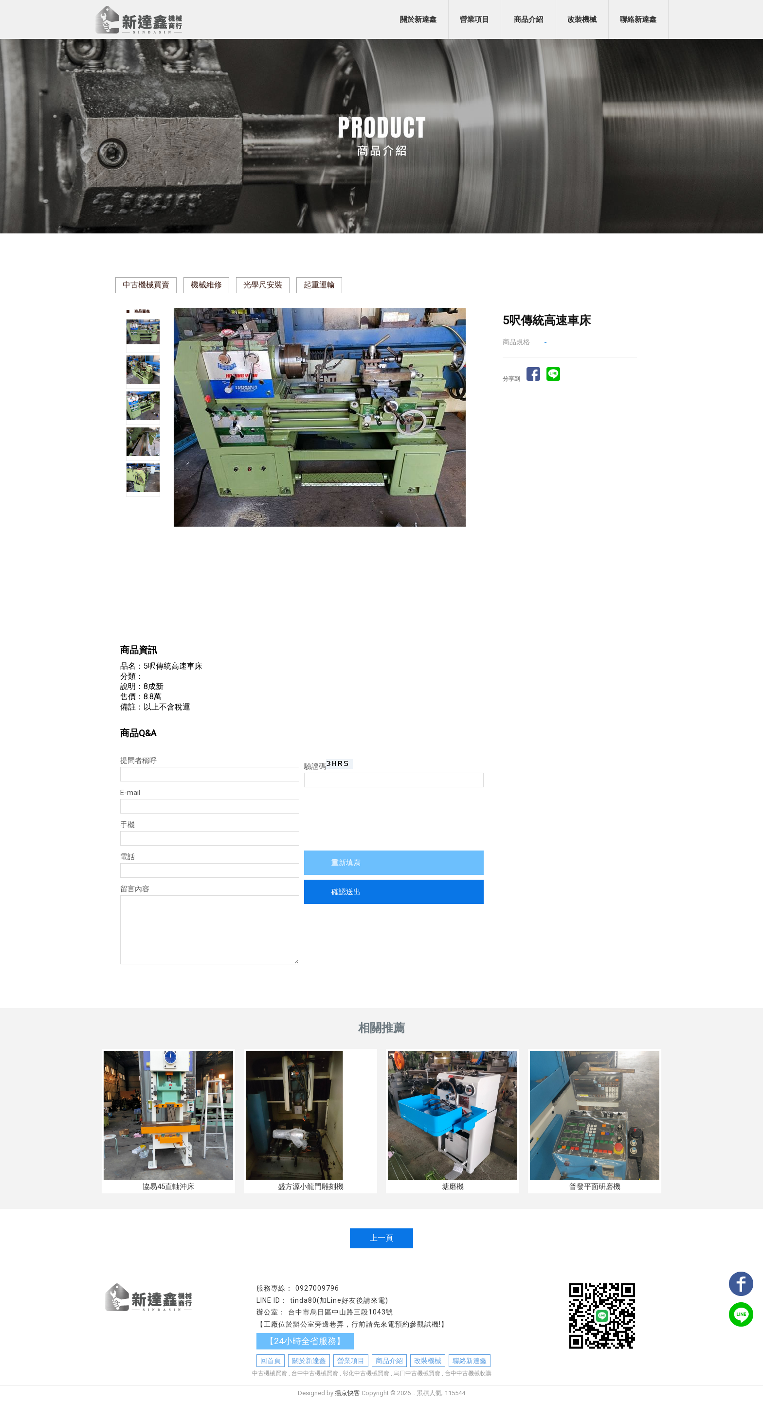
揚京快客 (347, 1393)
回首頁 (270, 1361)
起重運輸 (319, 284)
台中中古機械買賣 (314, 1373)
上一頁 (381, 1237)
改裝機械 (427, 1361)
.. (413, 1393)
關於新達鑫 (309, 1361)
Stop (337, 618)
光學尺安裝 (262, 284)
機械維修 (206, 284)
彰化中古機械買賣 (366, 1373)
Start (329, 618)
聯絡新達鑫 (470, 1361)
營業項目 (350, 1361)
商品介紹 (389, 1361)
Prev (181, 457)
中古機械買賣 (146, 284)
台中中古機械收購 (468, 1373)
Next (476, 457)
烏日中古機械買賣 (417, 1373)
